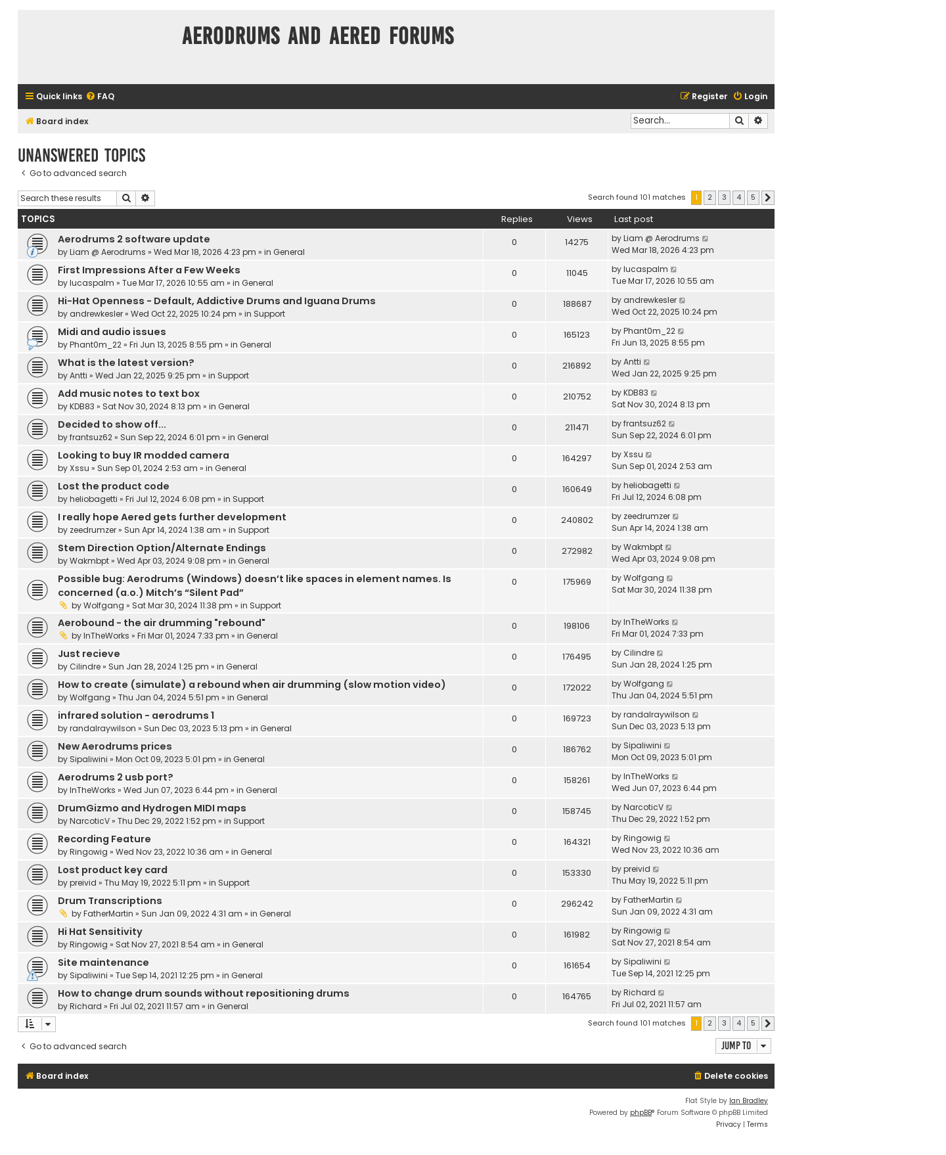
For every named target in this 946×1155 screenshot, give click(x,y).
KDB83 (82, 406)
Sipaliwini (89, 759)
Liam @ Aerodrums (108, 252)
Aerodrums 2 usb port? (115, 777)
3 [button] (724, 197)
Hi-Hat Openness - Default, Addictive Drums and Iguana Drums (217, 300)
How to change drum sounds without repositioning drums (203, 993)
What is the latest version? (126, 362)
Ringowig (89, 851)
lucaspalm (92, 282)
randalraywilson (103, 728)
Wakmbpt (89, 560)
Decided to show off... (112, 424)
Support (269, 313)
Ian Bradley (748, 1101)
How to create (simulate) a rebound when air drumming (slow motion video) (252, 684)
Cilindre (85, 666)
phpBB (641, 1113)
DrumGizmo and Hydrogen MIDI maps (152, 808)
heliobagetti (94, 499)
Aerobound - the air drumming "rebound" (161, 622)
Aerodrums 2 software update (134, 239)
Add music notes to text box (129, 393)
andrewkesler (96, 313)
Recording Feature (104, 839)
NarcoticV (90, 821)
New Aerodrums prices (115, 746)
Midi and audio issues (112, 331)
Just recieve (89, 653)
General (289, 252)
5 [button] (753, 197)
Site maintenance (103, 962)
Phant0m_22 (96, 344)
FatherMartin (108, 913)
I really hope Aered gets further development (172, 517)
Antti (78, 375)
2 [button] (710, 197)
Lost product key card (113, 869)
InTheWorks (106, 635)
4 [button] (738, 197)
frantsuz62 (91, 437)
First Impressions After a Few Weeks (149, 270)
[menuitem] (99, 97)
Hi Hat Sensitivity (100, 931)
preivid (83, 882)
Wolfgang (103, 605)
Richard (86, 1006)
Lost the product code (113, 486)
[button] (768, 198)
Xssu (79, 468)
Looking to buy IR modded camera (143, 455)
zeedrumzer (93, 529)
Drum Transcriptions (110, 900)
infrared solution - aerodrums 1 (136, 715)
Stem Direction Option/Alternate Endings (162, 548)
